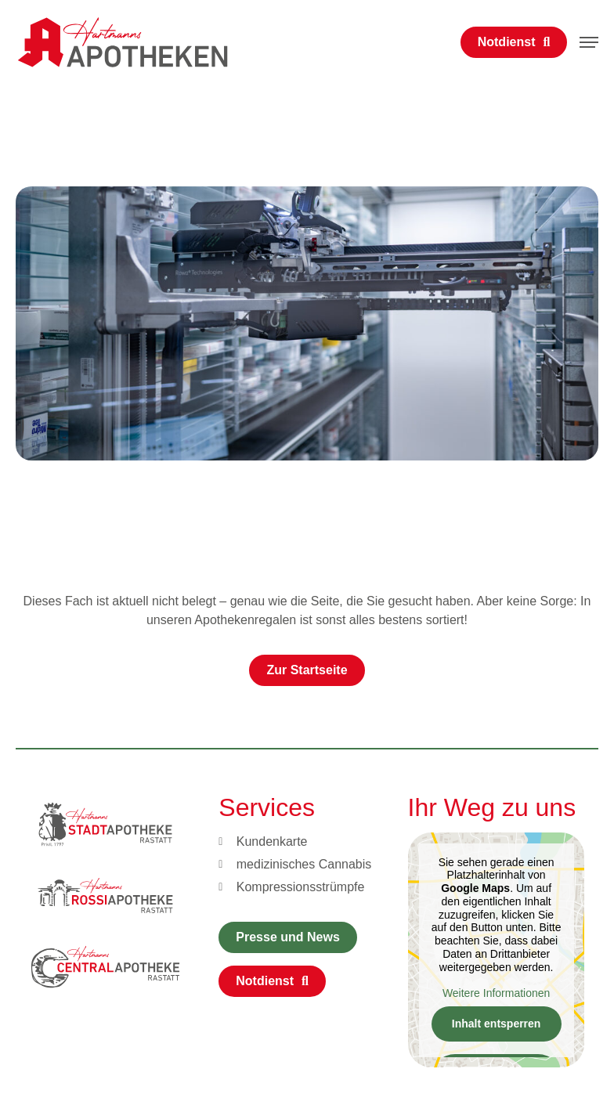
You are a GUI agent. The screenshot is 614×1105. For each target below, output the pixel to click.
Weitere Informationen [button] (495, 992)
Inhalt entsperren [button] (495, 1023)
